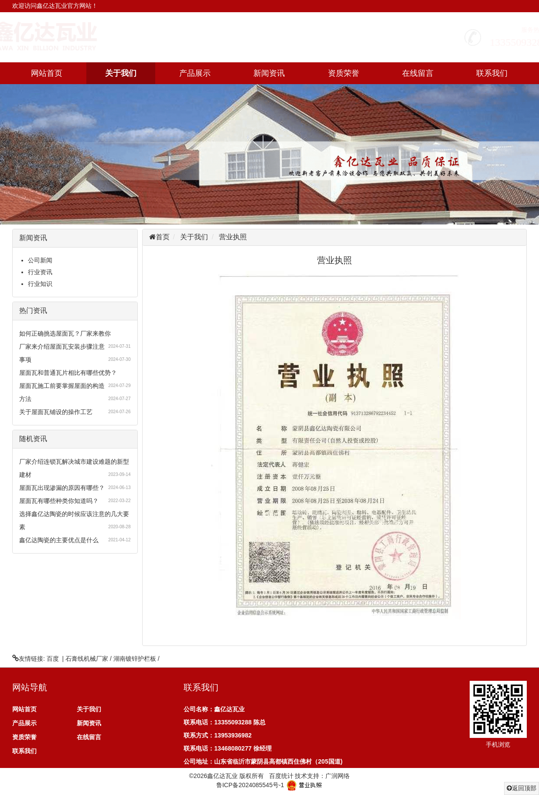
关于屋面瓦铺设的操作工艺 (55, 411)
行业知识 (40, 283)
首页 (163, 237)
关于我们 (120, 73)
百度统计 (281, 775)
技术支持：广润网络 (322, 775)
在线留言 (417, 73)
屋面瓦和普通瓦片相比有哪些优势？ (68, 372)
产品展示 (195, 73)
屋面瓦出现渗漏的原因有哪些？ (62, 487)
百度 (53, 658)
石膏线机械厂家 (86, 658)
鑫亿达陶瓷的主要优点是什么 (59, 540)
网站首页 (46, 73)
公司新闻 (40, 260)
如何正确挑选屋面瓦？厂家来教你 (65, 333)
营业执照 (233, 237)
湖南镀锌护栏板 (134, 658)
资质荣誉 (343, 73)
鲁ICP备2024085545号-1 (250, 784)
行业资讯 (40, 271)
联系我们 (492, 73)
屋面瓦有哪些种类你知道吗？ (59, 500)
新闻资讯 (269, 73)
